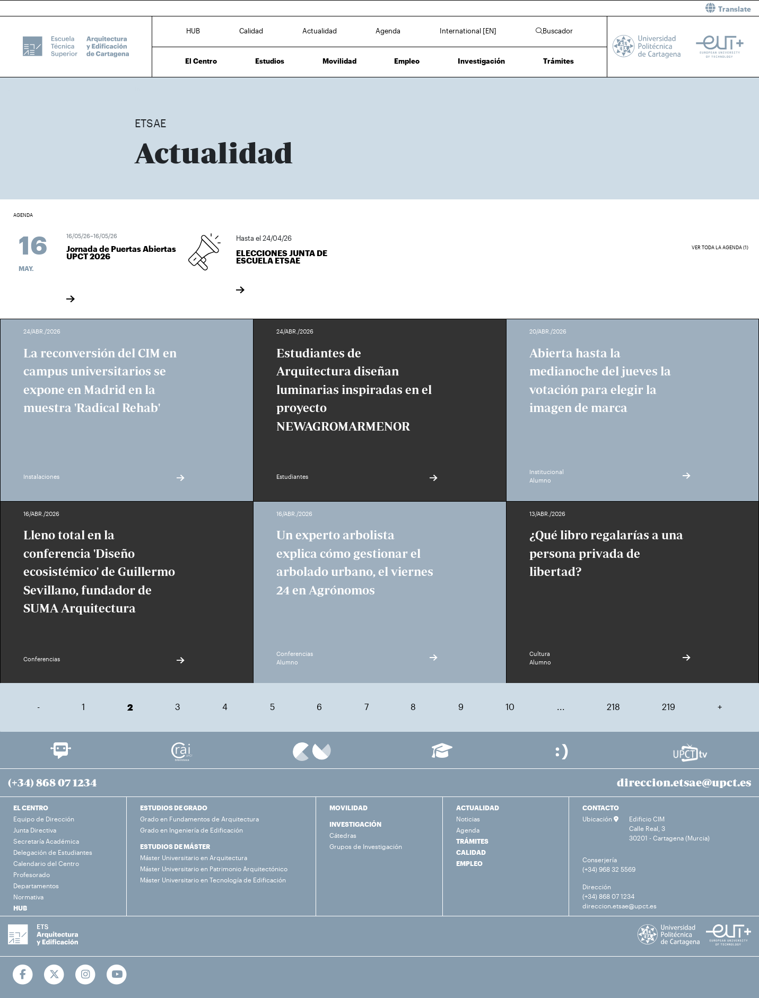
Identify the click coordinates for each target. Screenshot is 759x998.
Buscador (554, 31)
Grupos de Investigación (365, 846)
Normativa (28, 896)
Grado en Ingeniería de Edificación (191, 830)
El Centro (201, 61)
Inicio (143, 88)
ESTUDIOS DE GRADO (173, 807)
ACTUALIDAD (477, 807)
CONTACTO (600, 807)
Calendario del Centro (46, 863)
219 (668, 707)
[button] (574, 8)
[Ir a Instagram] (86, 974)
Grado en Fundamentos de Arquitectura (199, 818)
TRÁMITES (472, 841)
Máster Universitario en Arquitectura (193, 857)
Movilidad (339, 61)
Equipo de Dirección (43, 818)
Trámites (558, 61)
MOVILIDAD (348, 807)
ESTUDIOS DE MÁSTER (175, 846)
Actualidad (319, 31)
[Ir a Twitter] (54, 974)
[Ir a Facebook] (23, 974)
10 (509, 707)
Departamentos (36, 885)
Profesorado (31, 874)
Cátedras (342, 835)
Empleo (407, 61)
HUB (193, 31)
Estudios (269, 61)
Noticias (468, 818)
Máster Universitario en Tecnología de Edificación (213, 879)
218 (613, 707)
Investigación (481, 61)
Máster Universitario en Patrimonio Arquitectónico (213, 868)
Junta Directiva (34, 830)
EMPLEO (469, 863)
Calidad (251, 31)
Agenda (388, 31)
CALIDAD (471, 852)
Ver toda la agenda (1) (720, 247)
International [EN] (468, 31)
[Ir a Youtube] (117, 974)
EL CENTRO (30, 807)
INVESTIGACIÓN (355, 824)
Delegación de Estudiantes (52, 852)
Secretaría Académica (46, 841)
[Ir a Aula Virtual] (442, 755)
